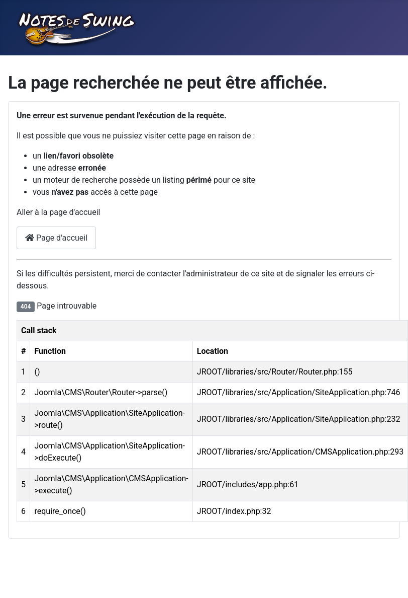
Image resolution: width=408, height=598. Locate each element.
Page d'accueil (56, 238)
